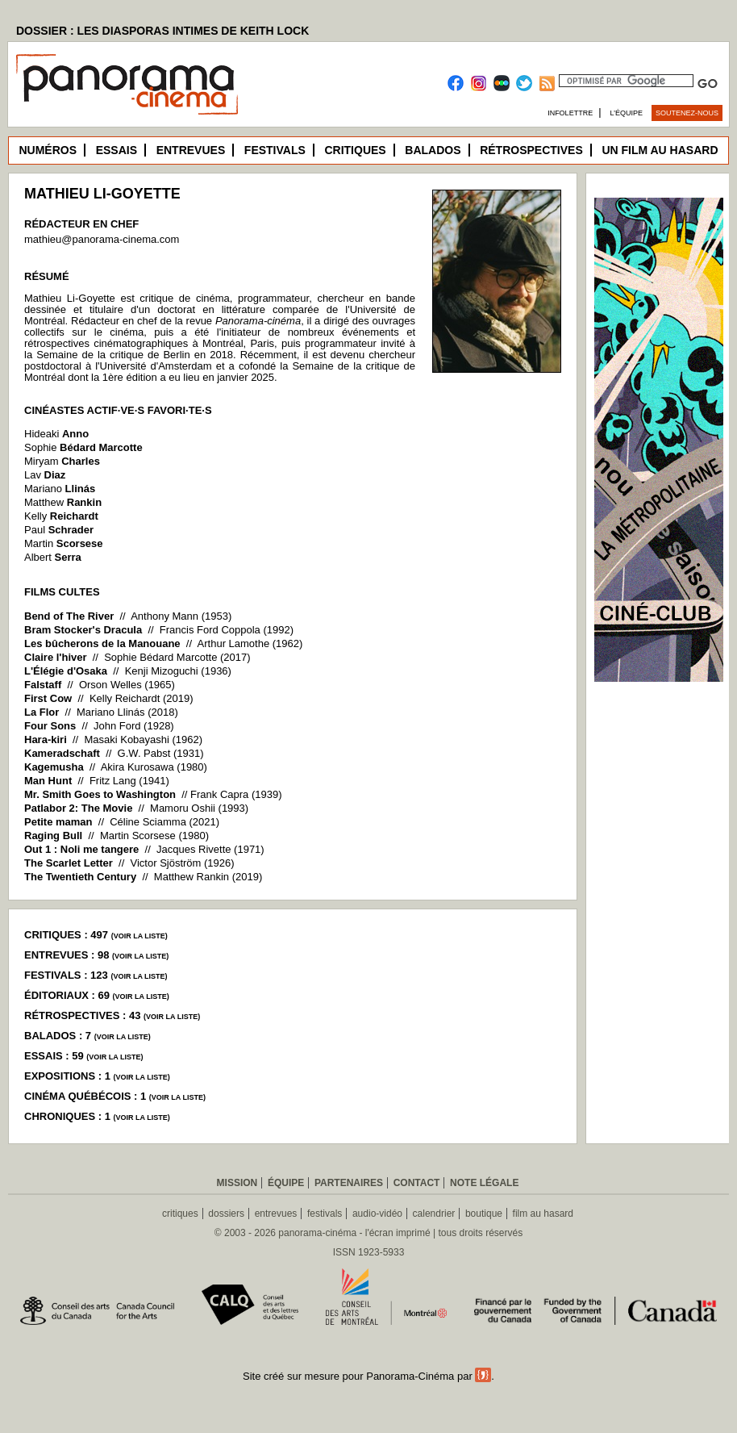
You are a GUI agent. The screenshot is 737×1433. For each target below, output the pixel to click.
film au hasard (543, 1213)
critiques (180, 1213)
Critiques (354, 150)
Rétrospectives (531, 150)
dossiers (226, 1213)
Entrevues (191, 150)
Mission (237, 1183)
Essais (116, 150)
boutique (483, 1213)
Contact (416, 1183)
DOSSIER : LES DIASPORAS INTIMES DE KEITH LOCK (162, 30)
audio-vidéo (377, 1213)
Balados (432, 150)
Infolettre (570, 113)
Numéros (48, 150)
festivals (324, 1213)
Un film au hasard (660, 150)
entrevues (276, 1213)
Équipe (286, 1183)
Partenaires (348, 1183)
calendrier (434, 1213)
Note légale (484, 1183)
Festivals (275, 150)
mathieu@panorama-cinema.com (101, 239)
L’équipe (626, 113)
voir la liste (139, 936)
